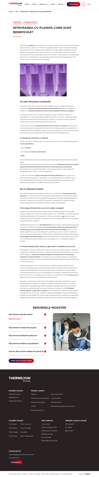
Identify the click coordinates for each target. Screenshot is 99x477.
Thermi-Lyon (13, 424)
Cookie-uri (25, 474)
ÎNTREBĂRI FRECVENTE (49, 441)
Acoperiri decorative (15, 401)
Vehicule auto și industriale (40, 398)
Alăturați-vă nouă (47, 434)
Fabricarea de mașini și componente (63, 406)
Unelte (33, 406)
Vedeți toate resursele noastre (21, 361)
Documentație (46, 437)
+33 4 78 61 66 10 (14, 458)
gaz (63, 216)
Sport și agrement (57, 394)
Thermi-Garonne (25, 424)
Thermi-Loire (13, 436)
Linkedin (69, 431)
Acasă (11, 11)
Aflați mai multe (15, 319)
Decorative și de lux (37, 410)
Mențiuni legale (35, 474)
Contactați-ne (73, 4)
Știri (16, 11)
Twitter (68, 427)
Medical (33, 394)
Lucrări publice (56, 398)
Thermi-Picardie (25, 428)
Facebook (69, 424)
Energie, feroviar (56, 402)
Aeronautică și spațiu (38, 402)
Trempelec (23, 432)
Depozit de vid (13, 397)
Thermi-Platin (13, 428)
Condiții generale (66, 474)
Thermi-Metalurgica (26, 436)
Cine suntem (45, 424)
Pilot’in (87, 474)
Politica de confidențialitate (50, 474)
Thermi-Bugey (13, 432)
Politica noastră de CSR (49, 427)
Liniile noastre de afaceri (49, 431)
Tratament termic (14, 394)
